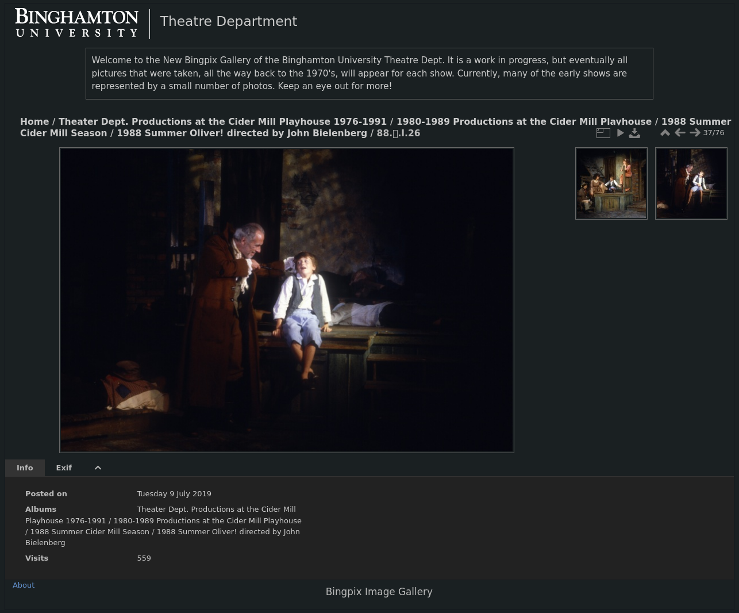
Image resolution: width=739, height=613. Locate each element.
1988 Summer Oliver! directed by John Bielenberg (242, 133)
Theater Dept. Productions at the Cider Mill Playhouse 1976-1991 (223, 122)
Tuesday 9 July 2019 (174, 493)
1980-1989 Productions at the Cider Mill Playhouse (524, 122)
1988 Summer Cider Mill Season (89, 531)
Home (34, 122)
